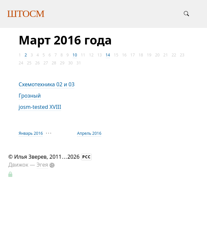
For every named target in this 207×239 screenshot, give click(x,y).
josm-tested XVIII (40, 107)
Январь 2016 (31, 133)
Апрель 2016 (89, 133)
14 (108, 55)
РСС (86, 157)
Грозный (30, 95)
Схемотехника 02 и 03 (46, 84)
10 (74, 55)
